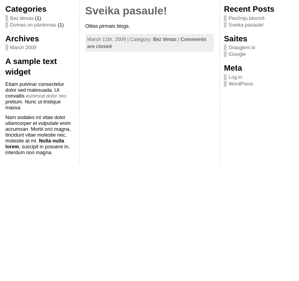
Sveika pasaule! (126, 11)
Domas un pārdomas (33, 25)
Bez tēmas (21, 18)
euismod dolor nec (46, 96)
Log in (235, 77)
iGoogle (237, 54)
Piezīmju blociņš (246, 18)
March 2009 (23, 47)
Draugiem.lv (242, 47)
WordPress (241, 84)
